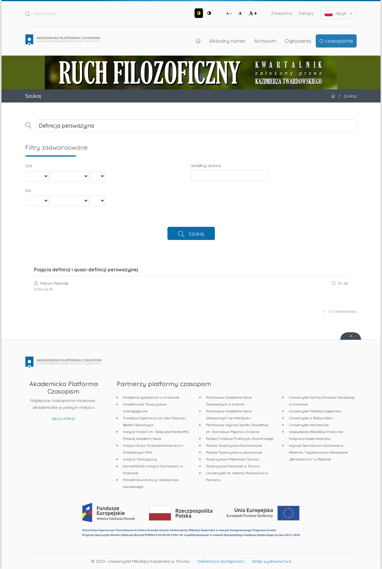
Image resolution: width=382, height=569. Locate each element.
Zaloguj (306, 13)
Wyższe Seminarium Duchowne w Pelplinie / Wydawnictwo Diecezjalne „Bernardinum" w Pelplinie (318, 452)
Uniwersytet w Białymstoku (311, 418)
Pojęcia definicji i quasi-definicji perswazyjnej (86, 270)
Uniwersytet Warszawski (309, 425)
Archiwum (265, 40)
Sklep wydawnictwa (271, 561)
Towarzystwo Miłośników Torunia (232, 459)
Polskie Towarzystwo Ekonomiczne (234, 445)
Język (338, 13)
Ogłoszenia (298, 40)
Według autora (206, 165)
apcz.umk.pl (63, 418)
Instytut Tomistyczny (140, 459)
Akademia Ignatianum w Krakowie (151, 397)
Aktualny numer (227, 40)
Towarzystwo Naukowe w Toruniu (233, 466)
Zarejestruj (281, 13)
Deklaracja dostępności (220, 561)
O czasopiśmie (336, 40)
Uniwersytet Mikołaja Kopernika (315, 411)
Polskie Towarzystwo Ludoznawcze (234, 452)
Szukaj (196, 233)
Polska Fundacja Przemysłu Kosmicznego (239, 438)
